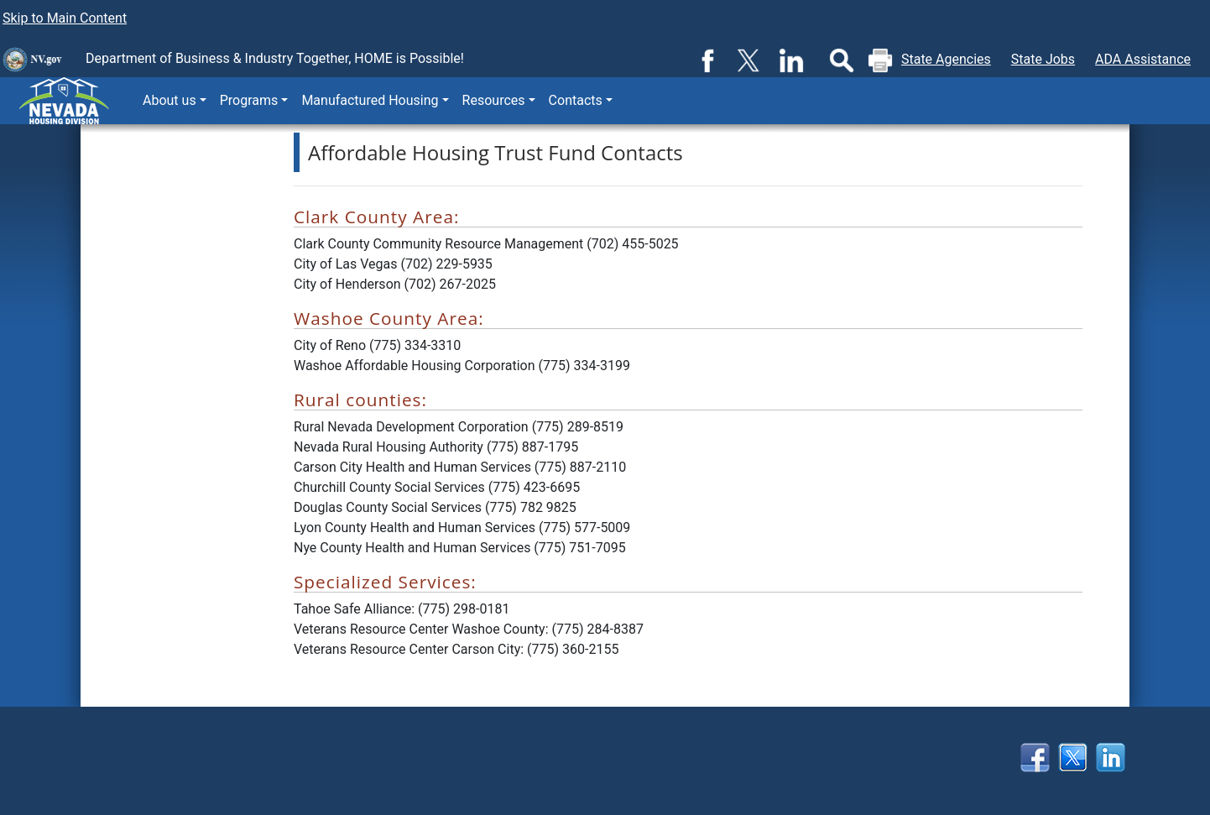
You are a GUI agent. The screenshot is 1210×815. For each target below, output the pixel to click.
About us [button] (169, 100)
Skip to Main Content (65, 18)
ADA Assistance (1143, 59)
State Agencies (946, 59)
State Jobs (1043, 59)
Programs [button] (249, 100)
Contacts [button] (575, 100)
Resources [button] (493, 100)
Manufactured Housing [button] (369, 100)
